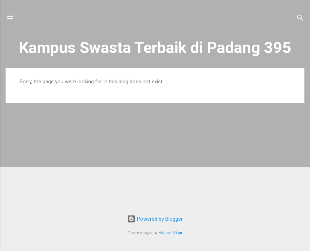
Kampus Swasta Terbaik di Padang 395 (155, 47)
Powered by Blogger (155, 219)
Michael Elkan (170, 232)
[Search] (300, 19)
